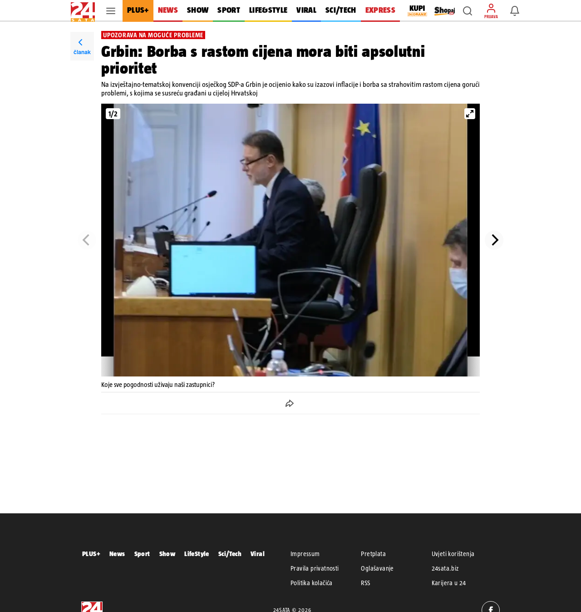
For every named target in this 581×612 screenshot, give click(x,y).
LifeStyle (196, 553)
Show (167, 553)
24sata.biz (445, 568)
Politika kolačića (311, 583)
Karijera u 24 (449, 583)
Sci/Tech (229, 553)
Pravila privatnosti (314, 568)
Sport (142, 553)
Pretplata (373, 553)
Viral (258, 553)
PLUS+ (91, 553)
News (117, 553)
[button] (467, 11)
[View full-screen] (469, 113)
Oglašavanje (377, 568)
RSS (365, 583)
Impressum (305, 553)
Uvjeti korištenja (453, 553)
